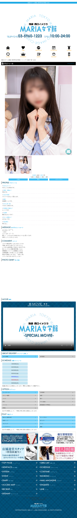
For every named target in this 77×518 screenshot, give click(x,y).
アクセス (11, 485)
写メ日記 (7, 480)
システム (8, 471)
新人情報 (9, 467)
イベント (8, 476)
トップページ (11, 463)
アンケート (47, 485)
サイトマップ (10, 493)
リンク (44, 489)
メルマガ (50, 480)
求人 (7, 489)
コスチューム (48, 471)
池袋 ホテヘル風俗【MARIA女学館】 (37, 510)
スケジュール (49, 467)
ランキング (48, 476)
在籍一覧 (47, 463)
